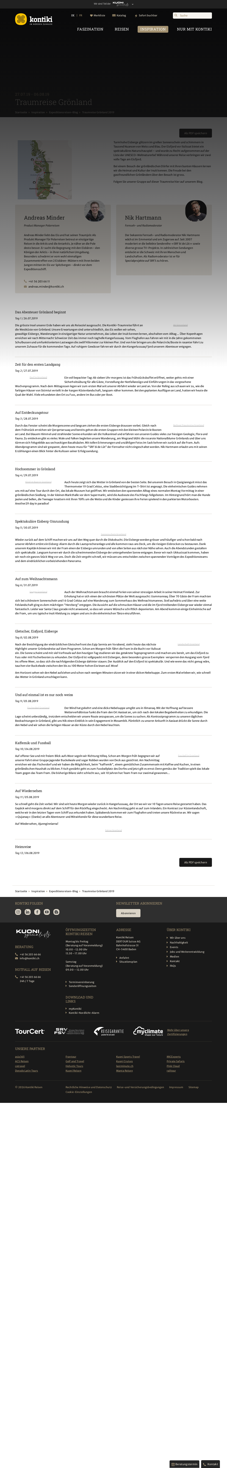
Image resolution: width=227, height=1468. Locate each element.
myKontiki (75, 1008)
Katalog (121, 15)
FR (80, 15)
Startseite (21, 112)
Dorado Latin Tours (26, 1070)
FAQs (173, 965)
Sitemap (194, 1087)
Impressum (177, 1087)
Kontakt (175, 961)
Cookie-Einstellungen (79, 1092)
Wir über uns (178, 937)
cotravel (20, 1066)
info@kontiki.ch (29, 958)
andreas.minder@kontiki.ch (46, 286)
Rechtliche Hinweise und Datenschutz (89, 1087)
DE (72, 15)
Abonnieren (128, 913)
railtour (171, 1070)
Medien (174, 956)
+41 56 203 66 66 (30, 954)
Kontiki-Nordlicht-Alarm (84, 1012)
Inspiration (38, 112)
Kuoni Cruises (124, 1061)
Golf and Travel (75, 1061)
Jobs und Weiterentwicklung (187, 951)
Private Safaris (176, 1061)
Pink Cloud (173, 1066)
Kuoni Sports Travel (128, 1056)
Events (174, 947)
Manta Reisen (124, 1070)
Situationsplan (128, 961)
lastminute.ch (124, 1066)
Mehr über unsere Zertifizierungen (178, 1032)
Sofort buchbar (148, 15)
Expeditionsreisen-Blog (63, 112)
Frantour (71, 1056)
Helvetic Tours (74, 1066)
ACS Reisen (22, 1061)
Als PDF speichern (195, 133)
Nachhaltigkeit (179, 942)
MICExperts (174, 1056)
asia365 (19, 1056)
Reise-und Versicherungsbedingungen (140, 1087)
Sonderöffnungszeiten (82, 986)
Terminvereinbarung (81, 982)
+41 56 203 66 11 (39, 281)
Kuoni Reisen (73, 1070)
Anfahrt (124, 957)
